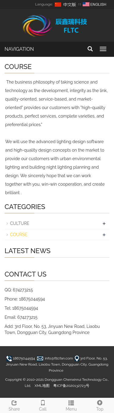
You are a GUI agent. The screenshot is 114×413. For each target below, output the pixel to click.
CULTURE (19, 223)
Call (43, 404)
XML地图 (42, 386)
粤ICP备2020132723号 (71, 386)
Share (14, 404)
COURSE (18, 234)
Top (99, 404)
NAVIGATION (19, 49)
